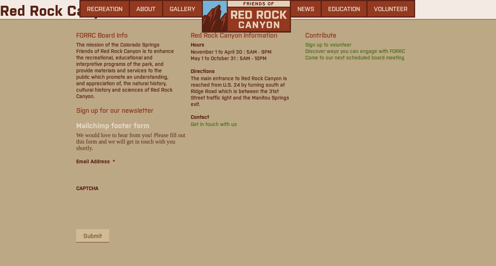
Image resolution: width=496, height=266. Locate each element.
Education (344, 9)
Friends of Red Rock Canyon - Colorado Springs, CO (246, 16)
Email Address (95, 161)
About (146, 9)
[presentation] (130, 210)
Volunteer (391, 9)
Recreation (104, 9)
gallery (182, 9)
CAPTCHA (87, 188)
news (305, 9)
